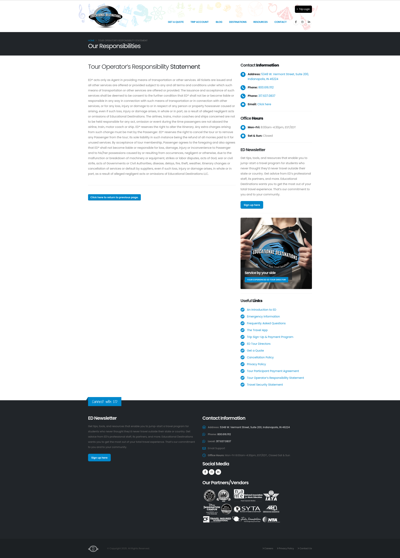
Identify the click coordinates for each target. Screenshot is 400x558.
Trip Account (199, 22)
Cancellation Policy (260, 357)
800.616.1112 (266, 87)
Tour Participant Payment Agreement (273, 371)
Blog (219, 22)
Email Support (216, 448)
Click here (264, 104)
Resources (260, 22)
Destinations (238, 22)
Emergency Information (263, 316)
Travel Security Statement (265, 385)
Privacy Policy (256, 364)
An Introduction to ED (261, 310)
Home (91, 40)
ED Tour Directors (259, 344)
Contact (280, 22)
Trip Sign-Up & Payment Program (270, 337)
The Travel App (257, 330)
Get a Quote (176, 22)
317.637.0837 (266, 96)
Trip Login (303, 9)
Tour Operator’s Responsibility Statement (275, 378)
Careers (268, 548)
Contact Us (305, 548)
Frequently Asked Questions (266, 323)
